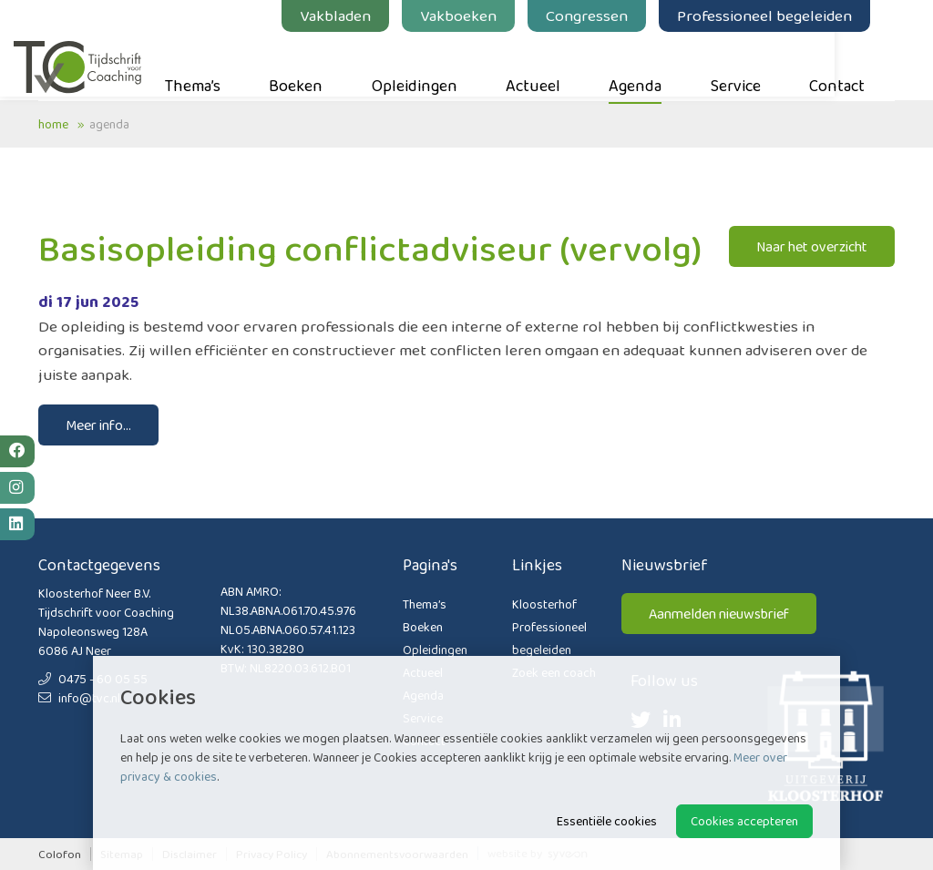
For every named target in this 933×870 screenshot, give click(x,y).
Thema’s (217, 65)
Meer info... (98, 425)
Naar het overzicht (811, 246)
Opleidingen (439, 65)
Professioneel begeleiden (789, 15)
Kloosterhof (544, 604)
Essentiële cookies (607, 821)
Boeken (320, 65)
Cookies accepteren (744, 821)
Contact (861, 65)
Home (53, 124)
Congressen (611, 15)
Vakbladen (359, 15)
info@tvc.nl (79, 698)
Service (760, 65)
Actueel (557, 65)
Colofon (59, 854)
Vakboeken (483, 15)
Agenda (659, 65)
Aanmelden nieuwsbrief (719, 613)
